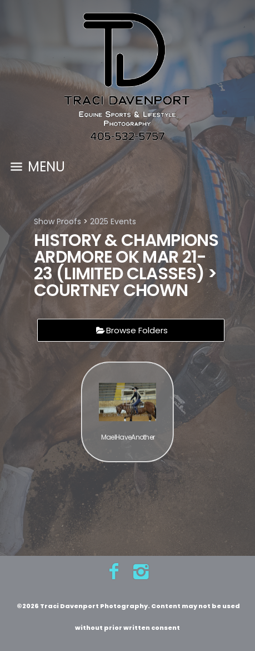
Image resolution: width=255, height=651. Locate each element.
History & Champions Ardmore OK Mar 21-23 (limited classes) (126, 257)
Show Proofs (57, 221)
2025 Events (113, 221)
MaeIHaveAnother (128, 437)
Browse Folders (137, 330)
